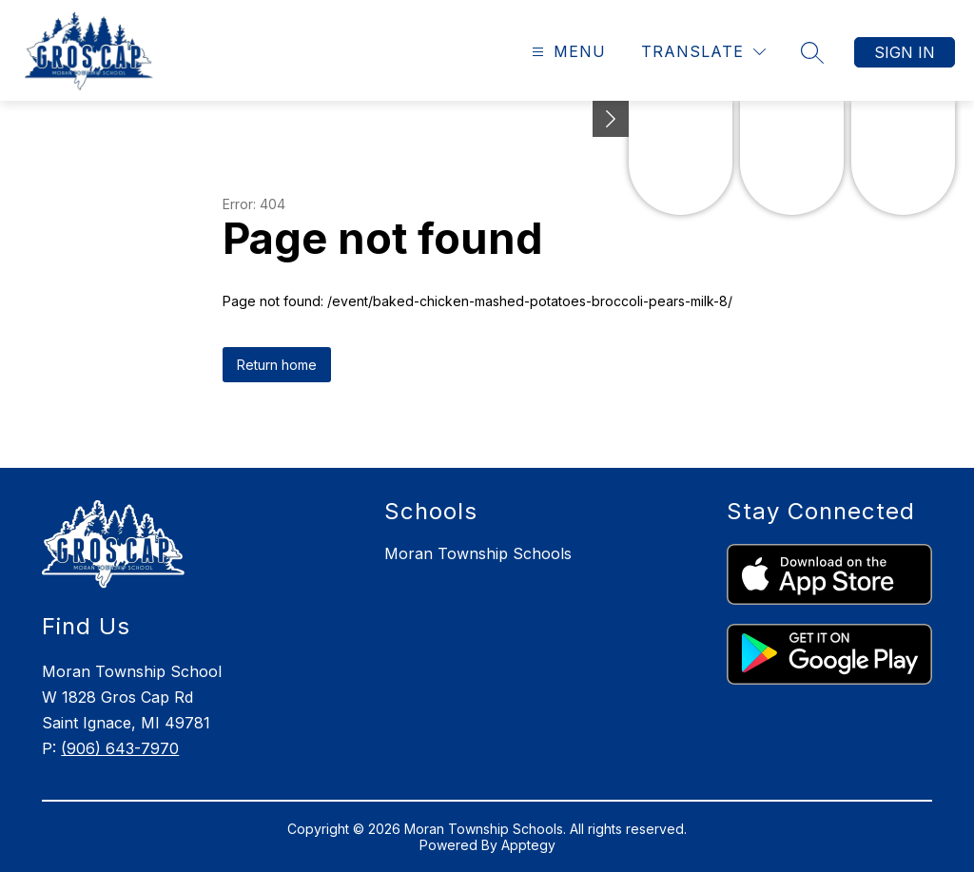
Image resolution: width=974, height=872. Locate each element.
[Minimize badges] (611, 119)
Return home (277, 365)
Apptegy (528, 845)
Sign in (904, 52)
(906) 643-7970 (120, 748)
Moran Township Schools (478, 553)
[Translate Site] (703, 52)
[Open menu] (566, 52)
